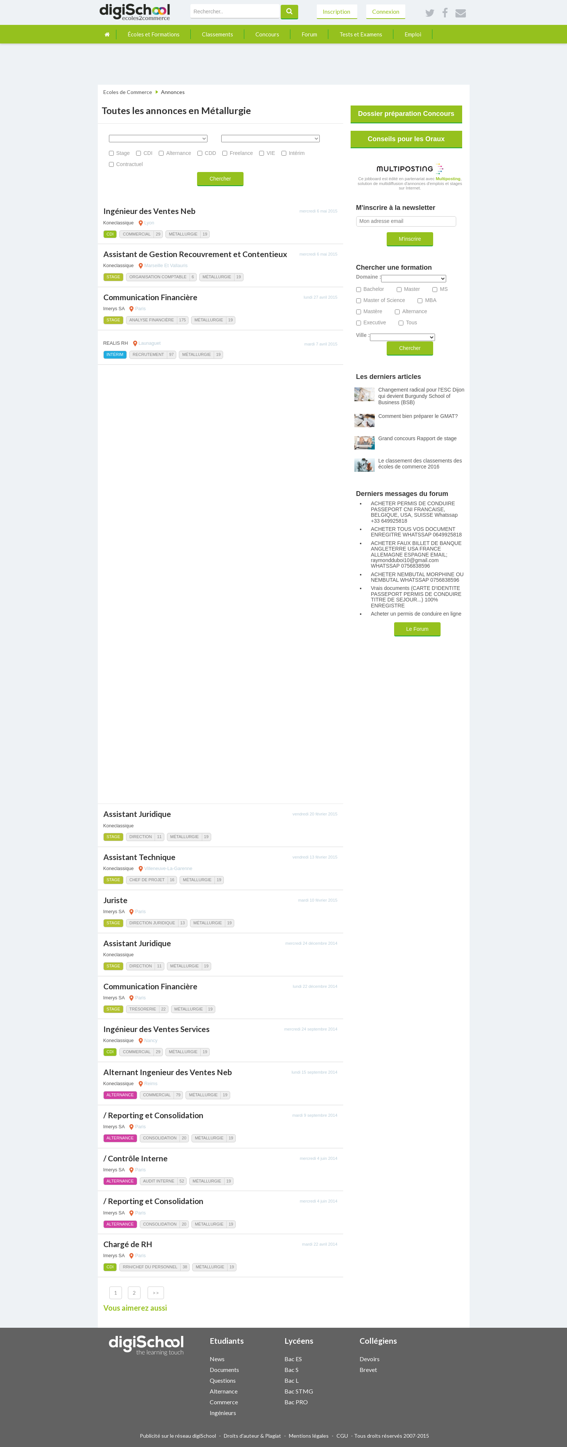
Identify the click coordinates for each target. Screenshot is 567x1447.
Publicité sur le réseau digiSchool (178, 1436)
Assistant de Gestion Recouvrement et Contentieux (195, 254)
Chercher (220, 179)
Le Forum (417, 629)
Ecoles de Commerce (127, 92)
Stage (123, 153)
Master (412, 289)
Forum (309, 34)
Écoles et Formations (154, 34)
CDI (148, 153)
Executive (375, 322)
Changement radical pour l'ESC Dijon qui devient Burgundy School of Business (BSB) (421, 396)
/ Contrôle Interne (135, 1158)
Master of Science (384, 300)
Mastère (373, 311)
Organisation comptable (158, 277)
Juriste (115, 900)
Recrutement (148, 354)
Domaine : (368, 277)
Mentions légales (309, 1436)
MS (444, 289)
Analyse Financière (151, 320)
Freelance (241, 153)
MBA (430, 300)
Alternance (178, 153)
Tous (411, 322)
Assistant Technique (139, 857)
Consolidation (160, 1138)
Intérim (297, 153)
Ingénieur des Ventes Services (156, 1029)
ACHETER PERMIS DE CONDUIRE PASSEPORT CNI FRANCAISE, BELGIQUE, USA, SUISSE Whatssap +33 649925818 (414, 512)
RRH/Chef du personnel (150, 1267)
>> (155, 1292)
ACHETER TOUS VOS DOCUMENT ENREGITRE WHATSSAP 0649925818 (416, 532)
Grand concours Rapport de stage (417, 438)
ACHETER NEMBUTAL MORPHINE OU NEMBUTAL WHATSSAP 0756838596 (417, 577)
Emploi (413, 34)
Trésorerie (142, 1009)
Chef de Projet (147, 879)
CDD (210, 153)
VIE (271, 153)
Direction (140, 836)
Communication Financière (150, 297)
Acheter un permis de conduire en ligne (416, 614)
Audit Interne (158, 1181)
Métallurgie (183, 234)
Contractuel (129, 164)
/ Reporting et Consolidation (153, 1115)
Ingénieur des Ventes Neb (149, 210)
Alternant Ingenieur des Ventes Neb (167, 1072)
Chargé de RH (127, 1244)
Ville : (363, 335)
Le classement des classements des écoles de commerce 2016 (420, 464)
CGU (342, 1436)
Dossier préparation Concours (406, 113)
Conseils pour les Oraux (406, 139)
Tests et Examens (360, 34)
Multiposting (448, 178)
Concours (267, 34)
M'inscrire (410, 239)
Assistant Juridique (137, 813)
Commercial (137, 234)
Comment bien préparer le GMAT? (418, 416)
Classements (217, 34)
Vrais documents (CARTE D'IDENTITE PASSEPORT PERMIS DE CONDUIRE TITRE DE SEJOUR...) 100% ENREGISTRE (416, 596)
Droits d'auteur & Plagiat (252, 1436)
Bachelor (374, 289)
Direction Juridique (152, 923)
